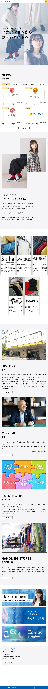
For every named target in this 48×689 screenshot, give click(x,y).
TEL (36, 688)
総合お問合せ (8, 663)
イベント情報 (24, 84)
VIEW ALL (24, 128)
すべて (6, 84)
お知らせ (15, 84)
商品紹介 (33, 84)
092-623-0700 (10, 659)
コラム (42, 84)
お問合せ (12, 688)
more (7, 393)
